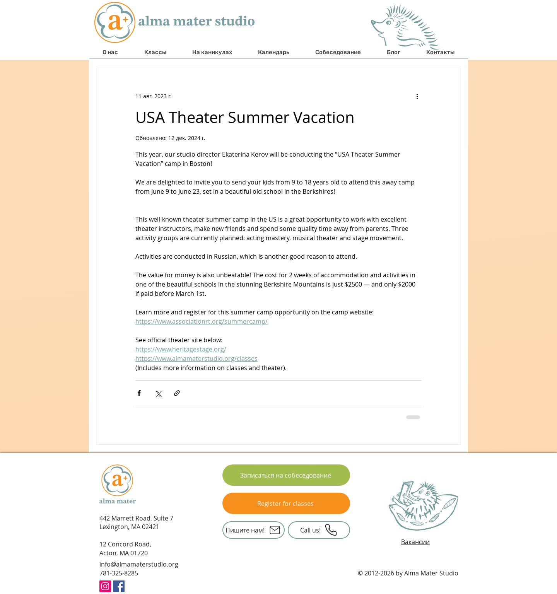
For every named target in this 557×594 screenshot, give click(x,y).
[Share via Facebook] (139, 393)
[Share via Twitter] (158, 393)
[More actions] (417, 96)
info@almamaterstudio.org (138, 564)
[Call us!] (319, 530)
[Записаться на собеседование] (286, 475)
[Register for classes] (286, 503)
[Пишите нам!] (253, 530)
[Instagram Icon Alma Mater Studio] (105, 586)
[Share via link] (177, 393)
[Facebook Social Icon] (119, 586)
